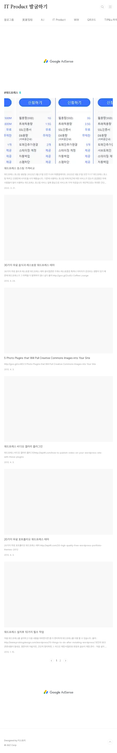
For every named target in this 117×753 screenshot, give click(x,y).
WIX (76, 19)
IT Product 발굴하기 (26, 6)
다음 (65, 661)
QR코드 (91, 19)
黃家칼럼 (27, 19)
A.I (42, 19)
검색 (102, 7)
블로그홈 (9, 19)
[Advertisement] (58, 61)
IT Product (59, 19)
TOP (110, 742)
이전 (51, 661)
